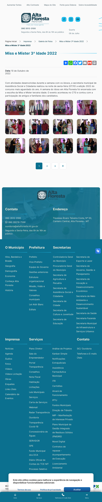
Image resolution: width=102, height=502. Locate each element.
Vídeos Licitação (13, 374)
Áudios (8, 358)
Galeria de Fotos (45, 41)
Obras (8, 379)
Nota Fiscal (34, 377)
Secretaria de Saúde (86, 313)
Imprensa (28, 41)
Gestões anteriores (38, 272)
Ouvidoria (34, 417)
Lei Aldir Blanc (36, 304)
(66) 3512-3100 (13, 218)
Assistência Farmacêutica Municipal (59, 371)
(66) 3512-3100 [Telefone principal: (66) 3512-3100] (28, 28)
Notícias (9, 348)
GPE (31, 445)
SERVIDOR (34, 440)
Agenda (9, 353)
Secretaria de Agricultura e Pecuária (59, 279)
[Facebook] (64, 19)
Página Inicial (11, 41)
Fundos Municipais (61, 405)
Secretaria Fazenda (86, 318)
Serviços (33, 397)
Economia (10, 276)
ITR (54, 381)
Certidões (57, 386)
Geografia (10, 266)
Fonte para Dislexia (68, 5)
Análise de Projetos (62, 348)
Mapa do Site (50, 5)
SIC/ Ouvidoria (84, 348)
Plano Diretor (35, 348)
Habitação (34, 382)
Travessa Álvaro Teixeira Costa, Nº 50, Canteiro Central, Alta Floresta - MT (72, 220)
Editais (32, 309)
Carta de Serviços (38, 402)
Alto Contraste (33, 5)
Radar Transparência (39, 412)
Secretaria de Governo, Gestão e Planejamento (85, 270)
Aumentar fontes (14, 5)
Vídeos (8, 369)
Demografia (11, 271)
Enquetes (9, 384)
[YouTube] (77, 19)
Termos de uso (24, 490)
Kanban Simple (59, 353)
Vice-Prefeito (35, 262)
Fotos (8, 363)
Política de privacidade (50, 490)
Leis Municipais (36, 392)
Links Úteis (10, 389)
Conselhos (34, 371)
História (9, 290)
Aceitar (77, 489)
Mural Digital (58, 441)
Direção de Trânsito (62, 410)
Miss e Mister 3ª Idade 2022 (71, 41)
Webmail (33, 407)
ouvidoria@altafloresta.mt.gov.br (21, 226)
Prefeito (33, 257)
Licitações (34, 387)
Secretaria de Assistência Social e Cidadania (63, 292)
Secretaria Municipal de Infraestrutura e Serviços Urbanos (86, 327)
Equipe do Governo (39, 267)
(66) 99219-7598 (15, 222)
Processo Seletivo (38, 469)
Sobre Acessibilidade (88, 5)
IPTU (54, 400)
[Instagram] (71, 19)
